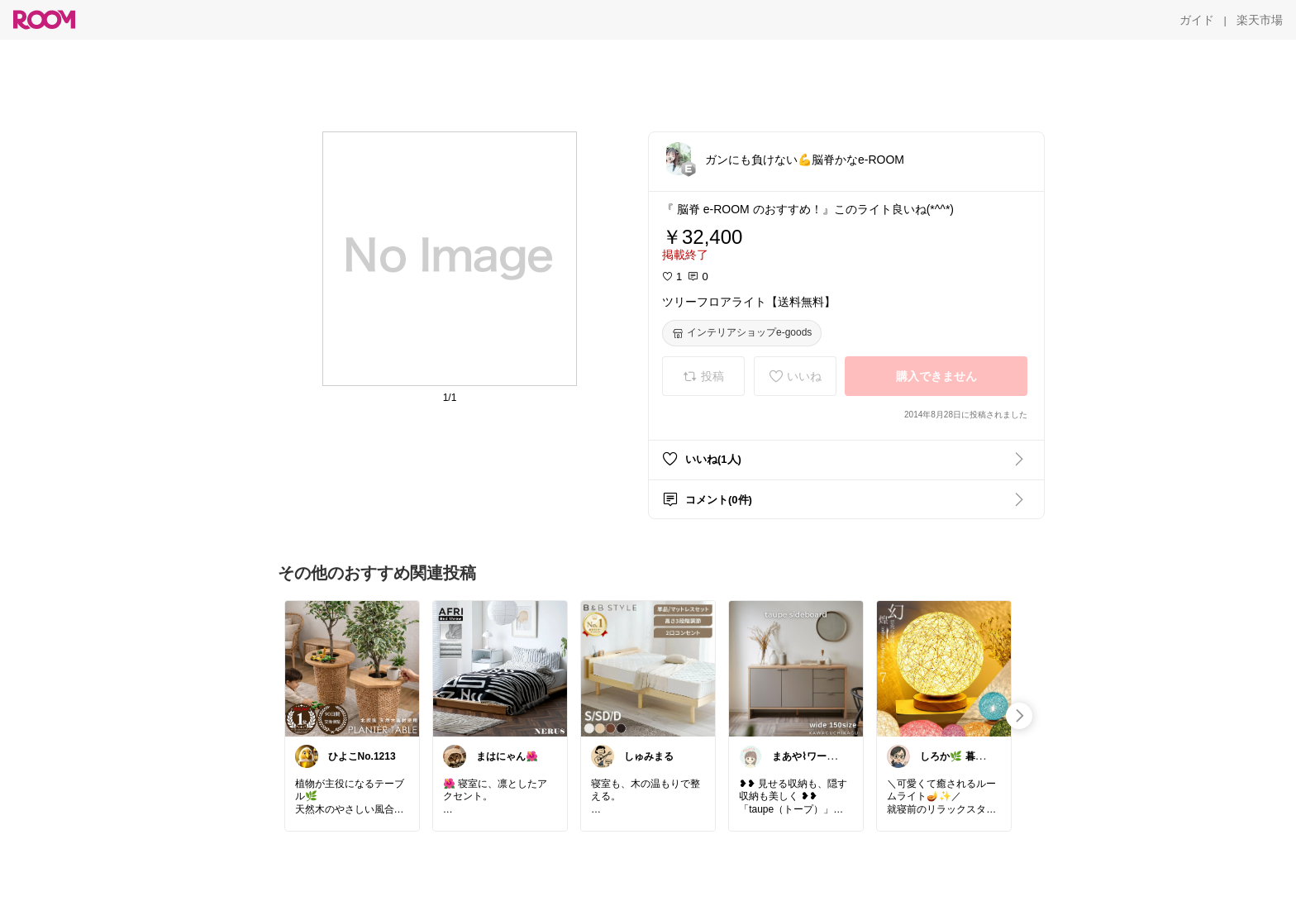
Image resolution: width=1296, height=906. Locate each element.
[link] (352, 668)
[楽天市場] (1259, 19)
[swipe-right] (1019, 716)
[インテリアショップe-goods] (742, 333)
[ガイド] (1196, 19)
